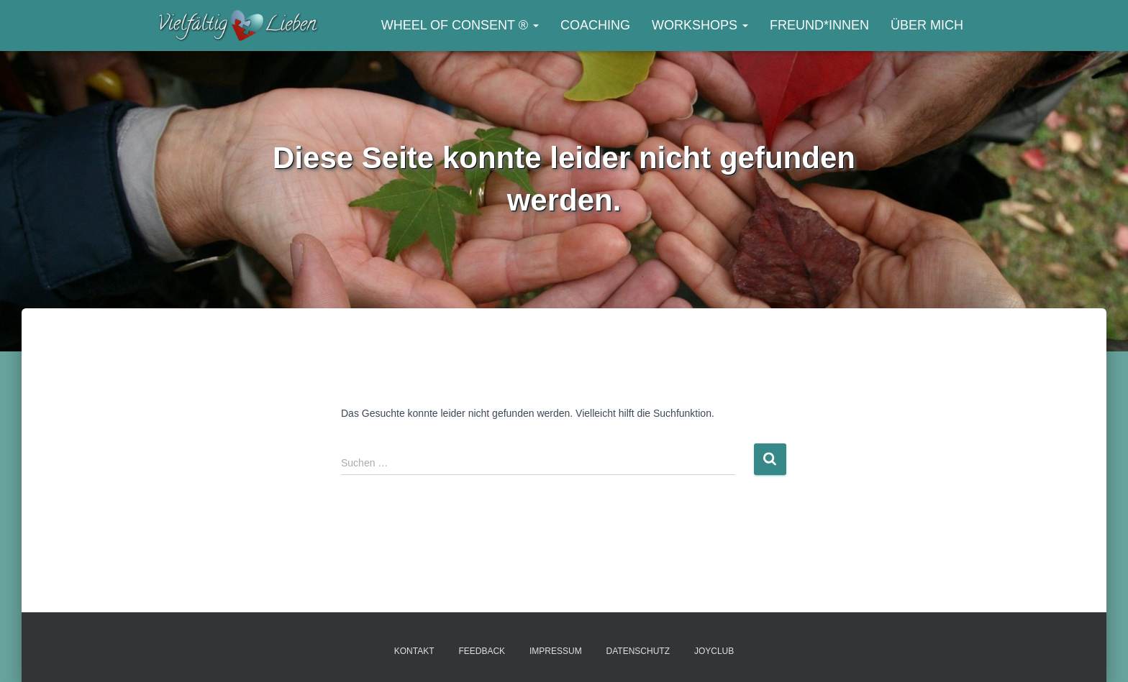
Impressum (555, 651)
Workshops (700, 25)
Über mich (927, 25)
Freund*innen (819, 25)
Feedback (481, 651)
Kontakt (414, 651)
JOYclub (714, 651)
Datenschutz (638, 651)
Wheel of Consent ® (460, 25)
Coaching (595, 25)
